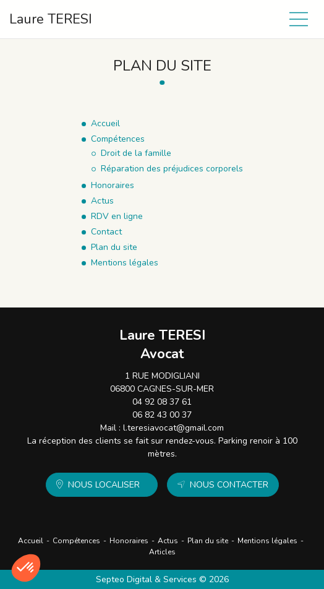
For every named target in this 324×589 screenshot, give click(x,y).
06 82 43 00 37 (162, 415)
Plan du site (207, 541)
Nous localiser (104, 485)
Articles (162, 552)
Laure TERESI (50, 19)
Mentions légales (267, 541)
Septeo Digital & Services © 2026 (162, 579)
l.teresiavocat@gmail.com (173, 428)
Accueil (30, 541)
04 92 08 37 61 (162, 402)
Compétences (76, 541)
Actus (168, 541)
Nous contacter (229, 485)
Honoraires (128, 541)
